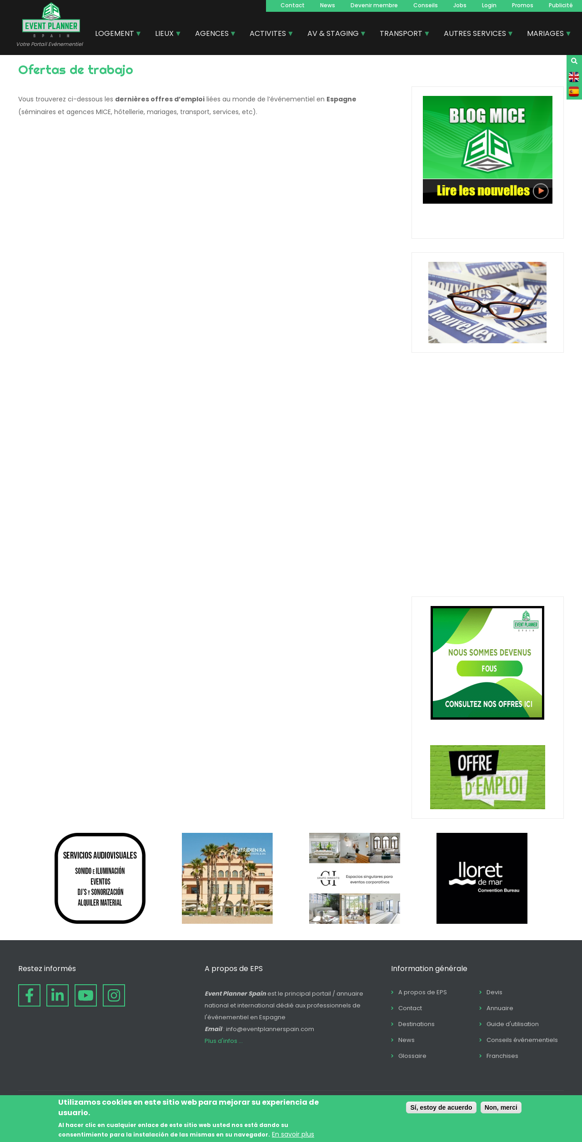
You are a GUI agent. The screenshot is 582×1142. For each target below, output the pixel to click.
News (327, 5)
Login (489, 5)
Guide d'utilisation (513, 1024)
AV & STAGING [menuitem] (333, 34)
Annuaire (500, 1008)
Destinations (416, 1024)
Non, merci (501, 1107)
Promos (522, 5)
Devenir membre (374, 5)
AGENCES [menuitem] (212, 34)
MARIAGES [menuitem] (546, 34)
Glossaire (412, 1056)
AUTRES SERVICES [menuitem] (475, 34)
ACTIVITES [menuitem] (268, 34)
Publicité (561, 5)
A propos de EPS (422, 992)
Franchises (502, 1056)
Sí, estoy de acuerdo (441, 1107)
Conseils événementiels (522, 1040)
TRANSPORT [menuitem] (401, 34)
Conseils (425, 5)
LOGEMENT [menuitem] (115, 34)
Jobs (460, 5)
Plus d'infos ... (224, 1041)
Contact (293, 5)
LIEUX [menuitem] (164, 34)
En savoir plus (293, 1134)
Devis (494, 992)
